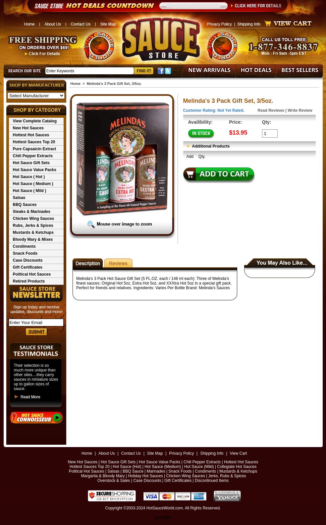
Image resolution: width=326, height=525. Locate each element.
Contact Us (131, 453)
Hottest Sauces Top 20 (34, 142)
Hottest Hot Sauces (31, 135)
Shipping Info (211, 453)
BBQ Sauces (25, 204)
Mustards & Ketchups (33, 232)
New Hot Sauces (28, 128)
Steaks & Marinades (31, 211)
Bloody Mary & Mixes (33, 239)
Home (76, 84)
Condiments (24, 246)
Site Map (155, 453)
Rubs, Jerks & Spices (33, 225)
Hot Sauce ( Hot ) (29, 176)
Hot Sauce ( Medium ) (33, 183)
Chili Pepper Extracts (33, 156)
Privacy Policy (181, 453)
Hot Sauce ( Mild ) (29, 190)
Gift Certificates (27, 267)
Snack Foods (25, 253)
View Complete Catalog (35, 121)
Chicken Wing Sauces (33, 218)
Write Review (300, 110)
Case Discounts (28, 260)
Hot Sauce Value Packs (34, 169)
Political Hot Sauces (32, 274)
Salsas (19, 197)
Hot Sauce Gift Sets (31, 163)
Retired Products (29, 281)
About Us (106, 453)
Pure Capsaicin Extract (34, 149)
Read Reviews (271, 110)
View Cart (238, 453)
